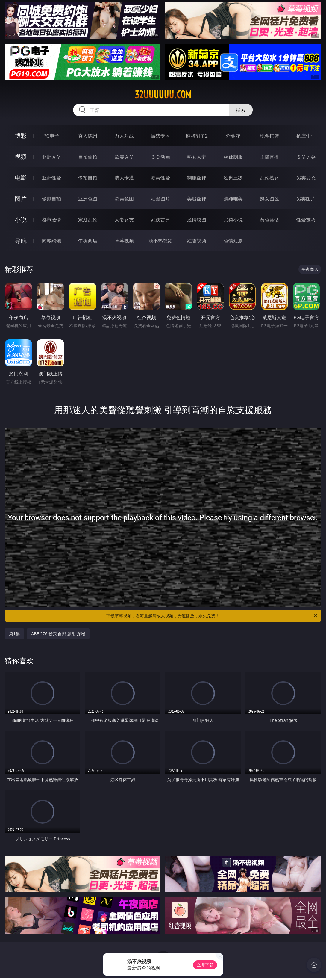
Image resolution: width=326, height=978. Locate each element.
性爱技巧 (306, 219)
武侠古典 (160, 219)
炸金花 (233, 135)
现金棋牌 (269, 135)
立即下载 (205, 965)
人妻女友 (124, 219)
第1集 (14, 633)
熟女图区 (269, 198)
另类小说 (233, 219)
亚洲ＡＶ (51, 156)
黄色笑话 (269, 219)
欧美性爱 (160, 177)
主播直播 (269, 156)
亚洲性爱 (51, 177)
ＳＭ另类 (306, 156)
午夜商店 (87, 240)
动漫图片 (160, 198)
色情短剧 (233, 240)
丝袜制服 (233, 156)
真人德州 (87, 135)
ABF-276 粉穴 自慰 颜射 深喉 (58, 633)
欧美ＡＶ (124, 156)
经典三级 (233, 177)
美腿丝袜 (196, 198)
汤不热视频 (160, 240)
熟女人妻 (196, 156)
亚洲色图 (87, 198)
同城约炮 (51, 240)
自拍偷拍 (87, 156)
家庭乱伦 (87, 219)
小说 (21, 219)
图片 (21, 198)
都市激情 (51, 219)
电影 (21, 177)
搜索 (240, 110)
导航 (21, 240)
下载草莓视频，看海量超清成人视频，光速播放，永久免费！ (212, 615)
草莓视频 (124, 240)
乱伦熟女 (269, 177)
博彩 (21, 136)
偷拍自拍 (87, 177)
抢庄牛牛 (306, 135)
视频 (21, 157)
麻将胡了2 (197, 135)
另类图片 (306, 198)
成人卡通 (124, 177)
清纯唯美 (233, 198)
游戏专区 (160, 135)
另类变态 (306, 177)
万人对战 (124, 135)
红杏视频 (196, 240)
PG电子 (51, 135)
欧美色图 (124, 198)
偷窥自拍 (51, 198)
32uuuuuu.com (163, 95)
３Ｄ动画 (160, 156)
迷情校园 (196, 219)
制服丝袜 (196, 177)
